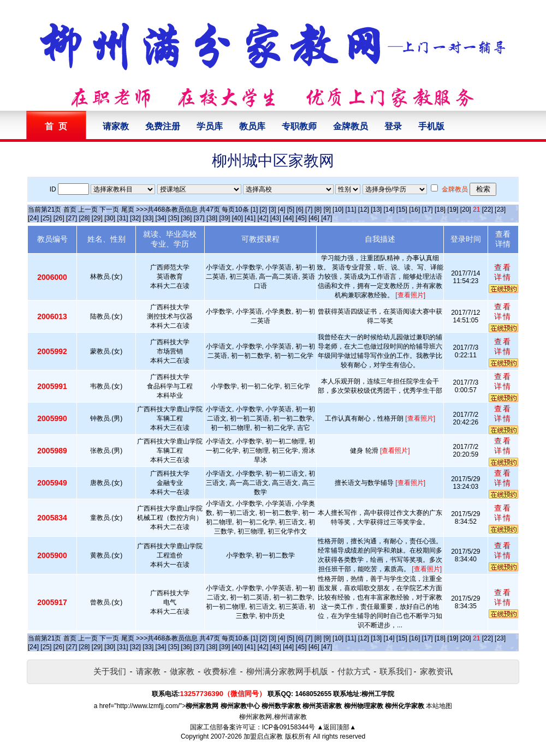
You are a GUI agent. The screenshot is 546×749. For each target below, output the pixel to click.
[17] (427, 209)
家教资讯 (436, 671)
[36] (186, 218)
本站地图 (439, 706)
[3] (272, 209)
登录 (393, 126)
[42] (262, 218)
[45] (301, 218)
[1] (254, 209)
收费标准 (220, 671)
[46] (313, 218)
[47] (326, 218)
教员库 (252, 126)
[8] (318, 209)
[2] (263, 209)
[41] (250, 218)
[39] (224, 218)
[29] (97, 218)
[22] (487, 209)
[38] (211, 218)
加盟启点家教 (263, 736)
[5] (290, 209)
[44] (288, 218)
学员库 (210, 126)
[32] (135, 218)
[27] (71, 218)
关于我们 (109, 671)
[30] (109, 218)
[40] (237, 218)
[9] (326, 209)
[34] (161, 218)
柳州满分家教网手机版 (287, 671)
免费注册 (162, 126)
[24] (33, 218)
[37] (199, 218)
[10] (338, 209)
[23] (500, 209)
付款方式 (353, 671)
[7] (308, 209)
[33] (148, 218)
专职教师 (299, 126)
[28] (84, 218)
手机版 (431, 126)
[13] (376, 209)
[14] (389, 209)
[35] (173, 218)
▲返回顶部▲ (336, 727)
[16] (414, 209)
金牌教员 (350, 126)
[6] (299, 209)
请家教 (116, 126)
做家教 (182, 671)
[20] (465, 209)
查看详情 (503, 272)
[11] (350, 209)
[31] (122, 218)
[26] (59, 218)
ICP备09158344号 (288, 727)
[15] (401, 209)
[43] (275, 218)
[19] (452, 209)
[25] (45, 218)
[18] (440, 209)
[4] (281, 209)
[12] (363, 209)
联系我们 (395, 671)
